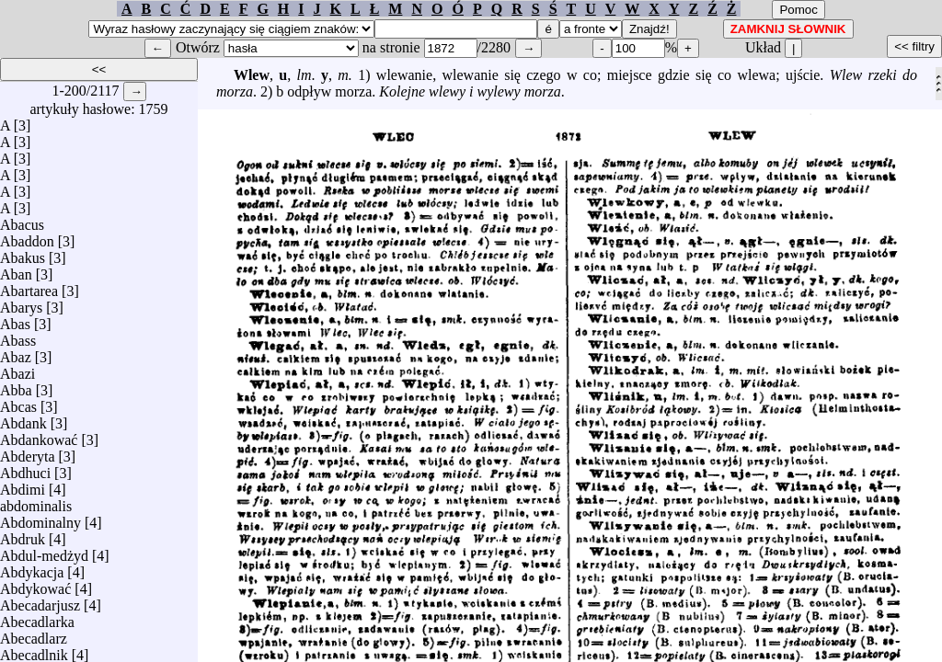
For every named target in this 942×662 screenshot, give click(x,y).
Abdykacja (31, 568)
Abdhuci (25, 468)
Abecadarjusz (40, 601)
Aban (16, 270)
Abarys (21, 303)
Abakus (22, 253)
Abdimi (22, 485)
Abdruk (22, 534)
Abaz (15, 352)
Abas (15, 319)
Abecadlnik (34, 650)
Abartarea (29, 286)
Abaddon (27, 237)
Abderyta (27, 452)
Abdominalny (40, 518)
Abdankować (38, 435)
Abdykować (35, 584)
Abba (16, 386)
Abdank (23, 419)
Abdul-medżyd (44, 551)
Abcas (18, 402)
